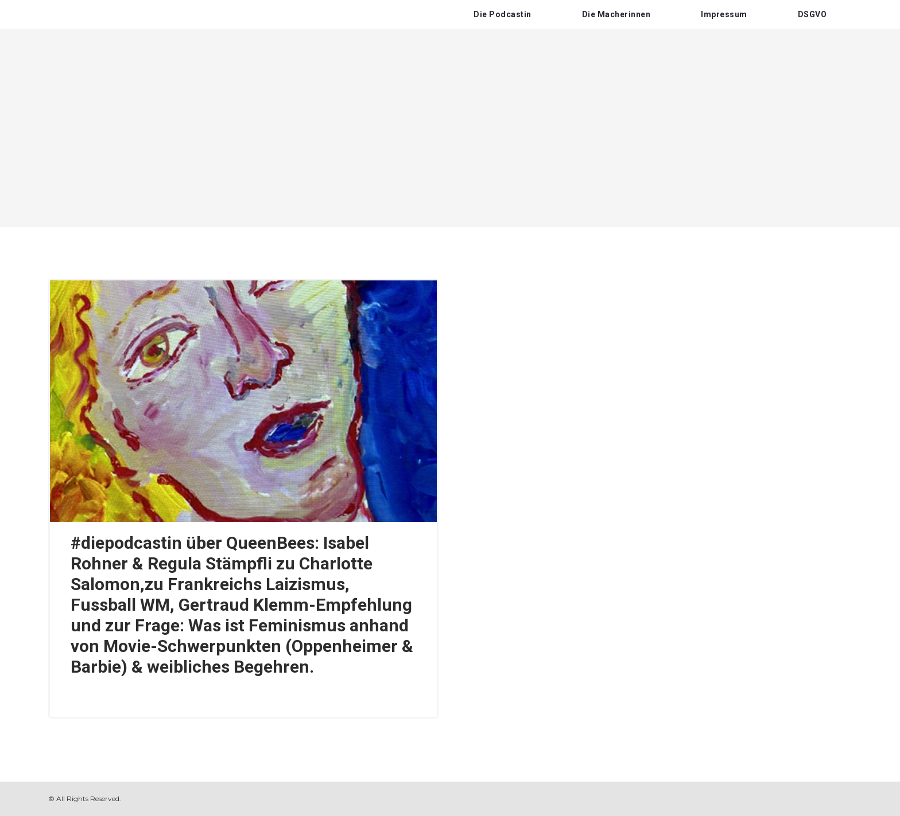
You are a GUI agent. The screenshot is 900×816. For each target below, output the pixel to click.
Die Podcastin (503, 14)
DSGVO (812, 14)
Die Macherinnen (616, 14)
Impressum (724, 14)
